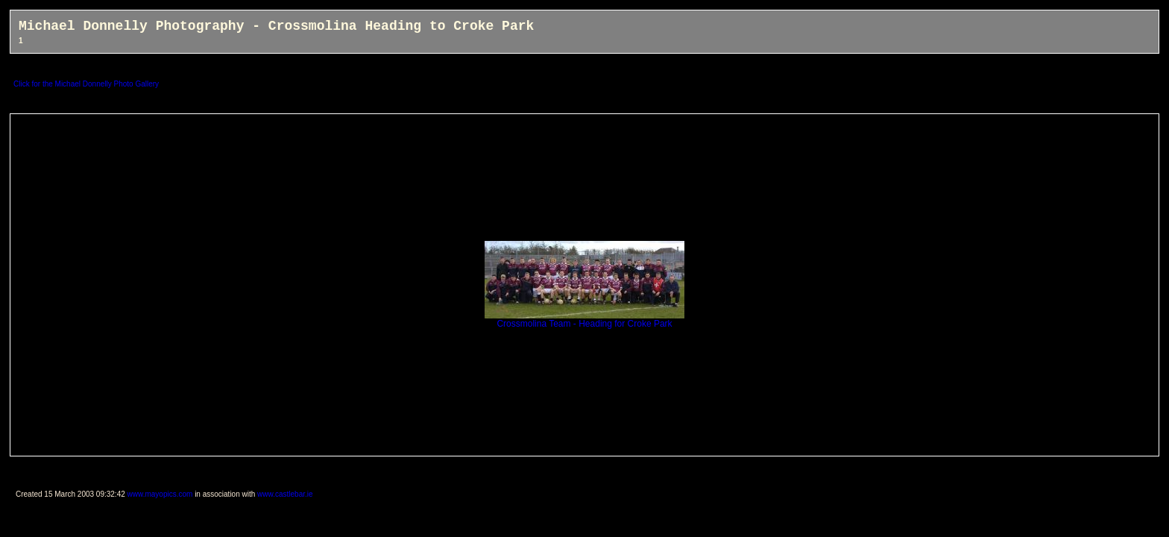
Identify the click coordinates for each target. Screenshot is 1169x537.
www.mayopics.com (160, 494)
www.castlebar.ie (284, 494)
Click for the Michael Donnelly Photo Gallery (86, 84)
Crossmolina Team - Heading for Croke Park (584, 319)
